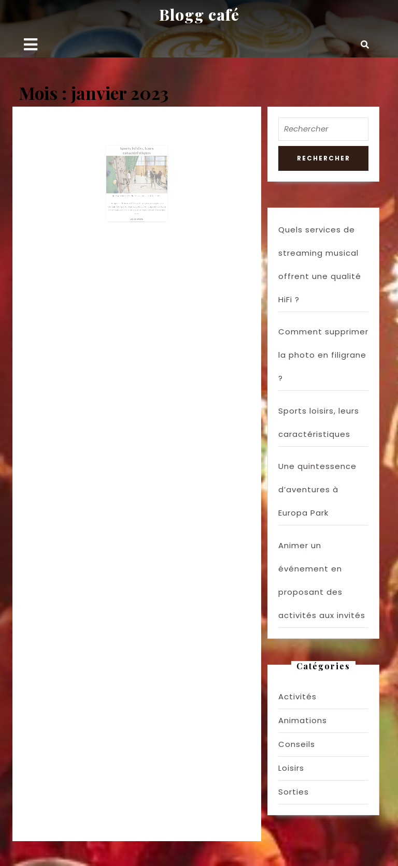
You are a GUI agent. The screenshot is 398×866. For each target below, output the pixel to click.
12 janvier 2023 (126, 194)
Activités (297, 696)
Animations (302, 720)
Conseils (296, 744)
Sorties (293, 791)
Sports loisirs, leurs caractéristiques (136, 162)
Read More (138, 210)
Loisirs (291, 767)
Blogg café (199, 14)
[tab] (30, 44)
